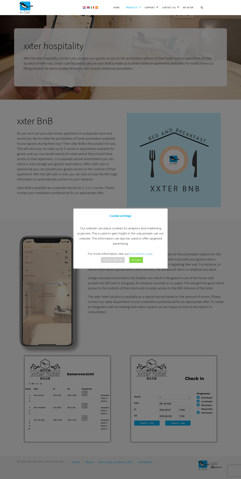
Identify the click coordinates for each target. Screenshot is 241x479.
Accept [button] (136, 259)
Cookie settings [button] (112, 259)
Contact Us (169, 7)
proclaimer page (141, 254)
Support (150, 7)
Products (131, 7)
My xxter (188, 7)
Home (116, 7)
